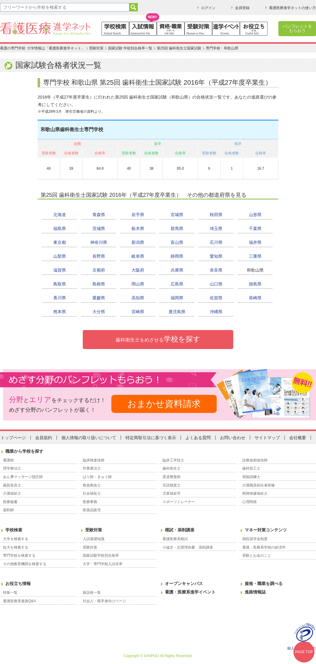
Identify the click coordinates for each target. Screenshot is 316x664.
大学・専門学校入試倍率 (102, 564)
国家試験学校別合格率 (101, 555)
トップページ (13, 438)
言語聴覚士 (172, 485)
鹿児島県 (177, 311)
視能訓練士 (251, 477)
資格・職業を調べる (264, 583)
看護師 (8, 460)
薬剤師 (8, 510)
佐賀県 (216, 297)
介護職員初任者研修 (258, 485)
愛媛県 (98, 297)
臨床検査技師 (93, 460)
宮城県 (177, 214)
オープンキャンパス (184, 583)
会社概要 (297, 438)
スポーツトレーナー (179, 502)
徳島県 (255, 284)
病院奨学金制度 (255, 539)
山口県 (216, 284)
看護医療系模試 (175, 539)
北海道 (59, 214)
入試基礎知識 (93, 539)
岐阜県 (138, 256)
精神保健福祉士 (255, 493)
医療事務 (90, 502)
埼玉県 (216, 228)
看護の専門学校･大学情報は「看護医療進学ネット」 (42, 48)
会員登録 (242, 8)
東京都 (59, 242)
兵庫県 (177, 270)
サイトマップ (267, 438)
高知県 (138, 297)
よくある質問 (198, 438)
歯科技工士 (251, 468)
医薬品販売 (92, 510)
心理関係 (249, 502)
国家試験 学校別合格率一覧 (130, 48)
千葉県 (255, 228)
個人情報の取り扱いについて (88, 438)
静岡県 (177, 256)
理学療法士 (12, 468)
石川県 (216, 242)
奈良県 (216, 270)
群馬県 (177, 228)
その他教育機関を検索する (24, 564)
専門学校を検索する (19, 555)
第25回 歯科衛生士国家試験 (179, 48)
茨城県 (98, 228)
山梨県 (59, 256)
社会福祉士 (92, 493)
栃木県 (138, 228)
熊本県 (59, 311)
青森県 (98, 214)
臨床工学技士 (173, 460)
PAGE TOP (304, 652)
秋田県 (216, 214)
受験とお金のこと (256, 555)
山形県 (255, 214)
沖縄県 (216, 311)
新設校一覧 (92, 592)
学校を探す (158, 339)
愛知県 (216, 256)
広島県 (177, 284)
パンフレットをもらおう (297, 28)
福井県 (255, 242)
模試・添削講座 (179, 529)
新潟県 (138, 242)
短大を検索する (15, 547)
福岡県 (177, 297)
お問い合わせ (232, 438)
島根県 (98, 284)
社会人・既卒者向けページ (104, 601)
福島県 (59, 228)
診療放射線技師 (255, 460)
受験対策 (96, 48)
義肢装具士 (12, 485)
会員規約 (43, 438)
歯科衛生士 (172, 468)
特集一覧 (10, 592)
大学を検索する (15, 539)
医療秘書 (10, 502)
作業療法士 (92, 468)
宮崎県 (138, 311)
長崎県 (255, 297)
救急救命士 (92, 485)
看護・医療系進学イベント (190, 592)
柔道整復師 (172, 477)
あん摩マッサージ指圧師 (23, 477)
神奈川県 (98, 242)
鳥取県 (59, 284)
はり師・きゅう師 (97, 477)
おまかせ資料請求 (164, 404)
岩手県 (138, 214)
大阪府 (138, 270)
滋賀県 (59, 270)
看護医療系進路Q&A (19, 601)
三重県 (255, 256)
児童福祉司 (172, 493)
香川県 (59, 297)
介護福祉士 (12, 493)
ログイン (208, 8)
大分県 (98, 311)
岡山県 (138, 284)
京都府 (98, 270)
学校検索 (13, 529)
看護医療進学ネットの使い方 (292, 8)
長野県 (98, 256)
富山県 (177, 242)
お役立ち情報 (18, 583)
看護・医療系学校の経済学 (264, 547)
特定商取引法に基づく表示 (150, 438)
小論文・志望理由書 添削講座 (188, 547)
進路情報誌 (255, 592)
